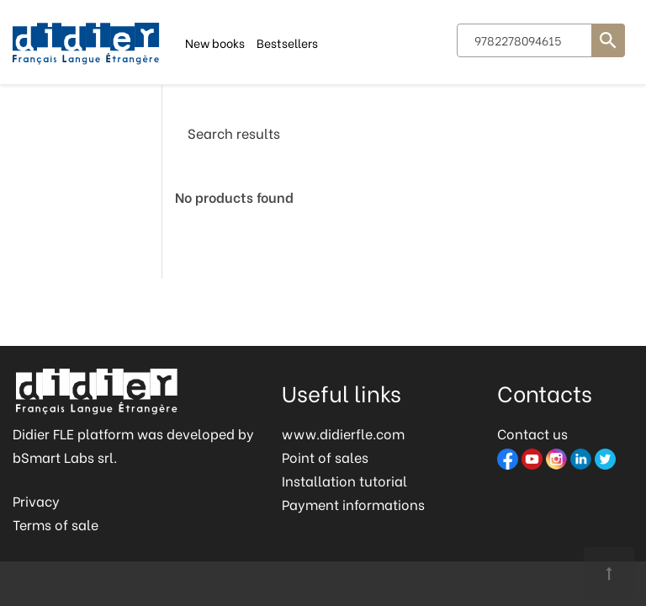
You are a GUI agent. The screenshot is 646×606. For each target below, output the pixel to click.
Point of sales (325, 456)
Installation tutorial (344, 480)
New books (215, 41)
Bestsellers (287, 41)
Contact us (532, 433)
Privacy (36, 500)
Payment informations (353, 503)
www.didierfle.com (343, 433)
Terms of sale (55, 524)
